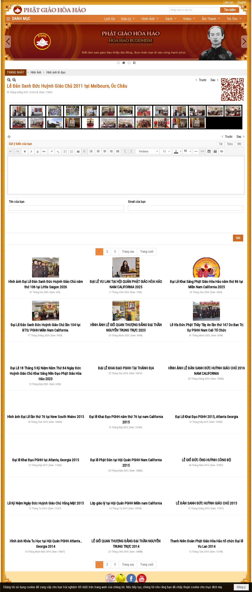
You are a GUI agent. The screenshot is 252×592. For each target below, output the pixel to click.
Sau (213, 80)
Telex (230, 144)
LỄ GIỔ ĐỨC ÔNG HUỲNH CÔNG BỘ (206, 460)
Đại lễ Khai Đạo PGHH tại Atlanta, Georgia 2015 (45, 460)
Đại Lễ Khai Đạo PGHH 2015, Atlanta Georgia (206, 417)
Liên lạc (228, 2)
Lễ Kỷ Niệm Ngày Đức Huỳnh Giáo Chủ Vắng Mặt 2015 (45, 503)
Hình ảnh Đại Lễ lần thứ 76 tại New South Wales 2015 (45, 417)
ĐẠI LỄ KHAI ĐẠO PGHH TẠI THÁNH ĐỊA (126, 368)
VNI (239, 144)
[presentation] (39, 223)
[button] (128, 19)
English (242, 2)
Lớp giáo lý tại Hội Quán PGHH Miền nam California (126, 503)
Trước (203, 80)
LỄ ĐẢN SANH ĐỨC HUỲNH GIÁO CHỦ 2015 (206, 503)
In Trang (9, 136)
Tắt (221, 144)
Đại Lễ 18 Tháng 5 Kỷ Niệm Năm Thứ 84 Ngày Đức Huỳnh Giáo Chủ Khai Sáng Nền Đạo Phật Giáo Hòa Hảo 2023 (45, 373)
